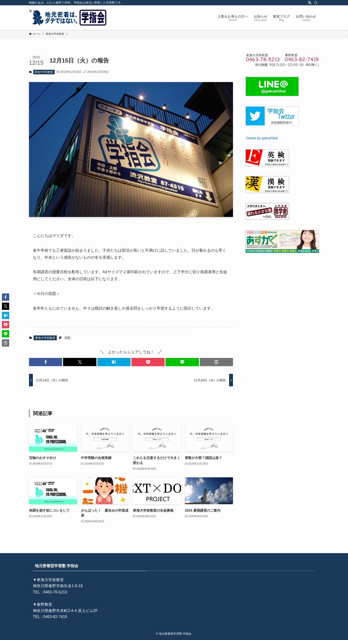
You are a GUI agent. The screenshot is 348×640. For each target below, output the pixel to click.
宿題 (67, 338)
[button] (45, 362)
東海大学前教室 (44, 71)
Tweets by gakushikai (262, 138)
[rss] (309, 2)
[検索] (316, 2)
